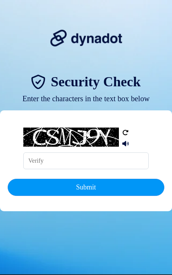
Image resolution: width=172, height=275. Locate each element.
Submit (86, 187)
